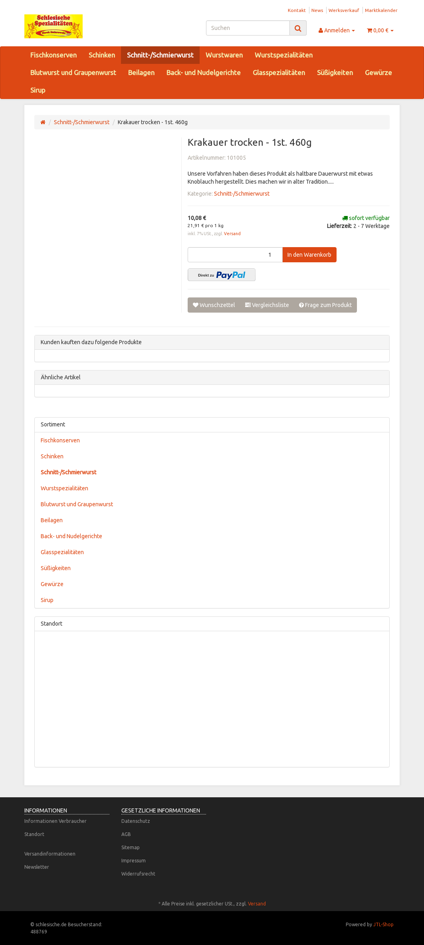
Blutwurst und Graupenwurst (73, 72)
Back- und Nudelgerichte (203, 72)
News (317, 10)
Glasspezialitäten (279, 72)
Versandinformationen (49, 853)
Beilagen (141, 72)
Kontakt (297, 10)
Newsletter (36, 867)
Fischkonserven (53, 55)
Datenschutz (135, 821)
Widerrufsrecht (138, 873)
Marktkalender (381, 10)
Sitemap (130, 847)
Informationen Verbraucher (55, 821)
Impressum (133, 860)
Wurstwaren (224, 55)
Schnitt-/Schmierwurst (160, 55)
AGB (126, 834)
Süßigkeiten (335, 72)
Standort (34, 834)
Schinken (102, 55)
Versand (232, 233)
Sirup (37, 90)
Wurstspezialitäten (284, 55)
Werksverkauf (344, 10)
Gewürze (378, 72)
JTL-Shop (383, 924)
